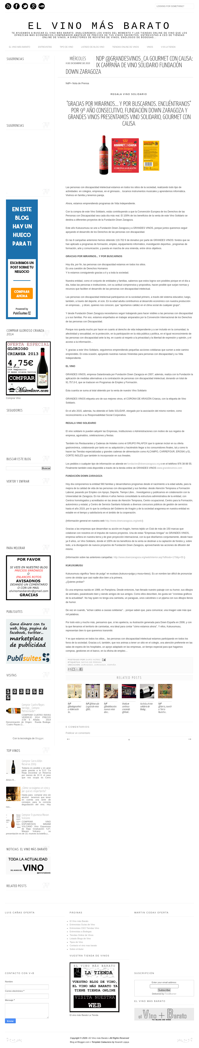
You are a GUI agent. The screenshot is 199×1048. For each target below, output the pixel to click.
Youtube (41, 6)
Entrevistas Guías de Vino (82, 924)
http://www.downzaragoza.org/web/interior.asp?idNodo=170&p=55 (149, 557)
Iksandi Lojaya (122, 1042)
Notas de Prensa (91, 662)
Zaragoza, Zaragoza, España (98, 665)
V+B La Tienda (168, 47)
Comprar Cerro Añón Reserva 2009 (32, 763)
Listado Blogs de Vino (80, 938)
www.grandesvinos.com (169, 468)
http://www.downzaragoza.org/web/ (123, 520)
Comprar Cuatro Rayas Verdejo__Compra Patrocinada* (33, 708)
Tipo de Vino (66, 47)
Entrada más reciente (68, 739)
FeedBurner (170, 994)
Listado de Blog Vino (92, 47)
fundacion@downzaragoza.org (143, 463)
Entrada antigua (189, 739)
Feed (8, 6)
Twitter (25, 6)
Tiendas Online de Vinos (81, 935)
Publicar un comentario (78, 733)
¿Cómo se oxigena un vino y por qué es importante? (36, 789)
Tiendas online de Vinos (125, 47)
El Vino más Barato (99, 26)
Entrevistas (45, 47)
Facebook (16, 6)
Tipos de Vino (76, 942)
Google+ (33, 6)
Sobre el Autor (77, 949)
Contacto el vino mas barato (83, 945)
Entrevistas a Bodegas (81, 931)
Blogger (39, 738)
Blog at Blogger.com (80, 1042)
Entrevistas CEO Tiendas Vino (84, 928)
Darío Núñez (93, 660)
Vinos (150, 47)
